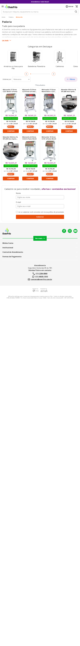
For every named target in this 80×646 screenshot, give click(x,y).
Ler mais (6, 40)
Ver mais (40, 238)
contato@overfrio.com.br (40, 279)
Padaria (11, 17)
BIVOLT (10, 127)
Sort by (6, 79)
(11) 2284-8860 (40, 274)
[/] (3, 17)
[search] (40, 12)
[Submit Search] (76, 11)
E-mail (18, 202)
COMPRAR (10, 131)
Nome (18, 193)
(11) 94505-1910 (40, 277)
